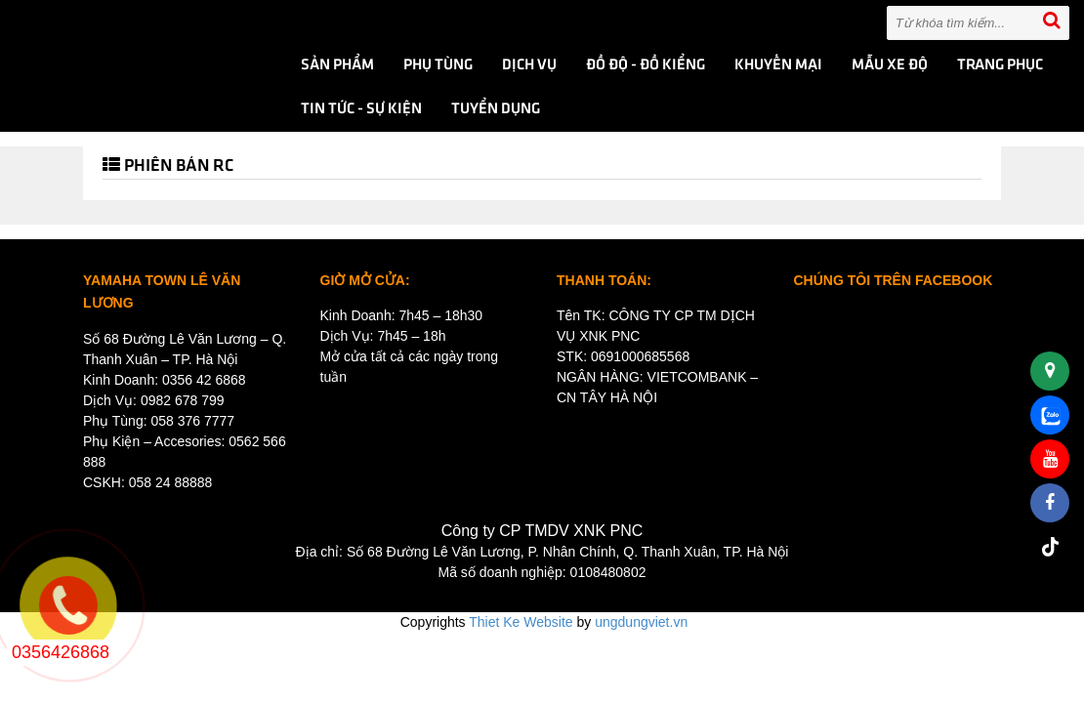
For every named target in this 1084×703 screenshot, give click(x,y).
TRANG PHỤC (1000, 65)
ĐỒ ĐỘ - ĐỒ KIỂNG (645, 65)
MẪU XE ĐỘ (890, 65)
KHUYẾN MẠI (778, 65)
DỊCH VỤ (529, 65)
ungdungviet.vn (641, 622)
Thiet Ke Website (520, 622)
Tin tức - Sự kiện (361, 109)
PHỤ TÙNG (438, 65)
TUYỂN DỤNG (495, 109)
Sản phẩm (337, 65)
